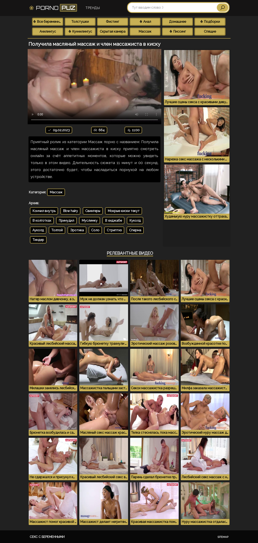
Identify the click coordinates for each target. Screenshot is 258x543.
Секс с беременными (47, 537)
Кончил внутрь (44, 211)
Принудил (66, 220)
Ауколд (38, 230)
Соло (95, 230)
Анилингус (48, 31)
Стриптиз (114, 230)
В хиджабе (113, 220)
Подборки (210, 22)
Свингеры (92, 211)
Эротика (77, 230)
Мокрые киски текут (124, 211)
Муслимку (90, 220)
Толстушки (80, 22)
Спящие (210, 31)
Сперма (135, 230)
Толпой (57, 230)
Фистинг (112, 22)
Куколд (135, 220)
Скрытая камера (112, 31)
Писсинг (177, 31)
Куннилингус (80, 31)
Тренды (92, 8)
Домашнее (177, 22)
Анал (145, 22)
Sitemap (222, 536)
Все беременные (48, 22)
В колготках (41, 220)
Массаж (145, 31)
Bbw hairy (70, 211)
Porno (53, 8)
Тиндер (38, 240)
